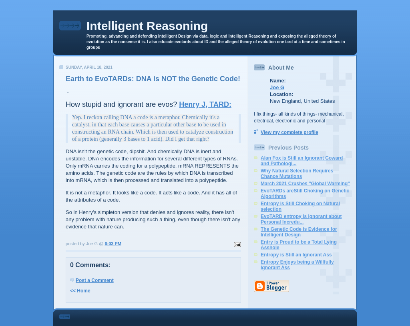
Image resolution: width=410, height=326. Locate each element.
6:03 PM (113, 243)
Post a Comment (95, 280)
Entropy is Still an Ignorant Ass (296, 255)
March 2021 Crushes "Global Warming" (305, 183)
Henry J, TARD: (205, 104)
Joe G (277, 87)
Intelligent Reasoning (147, 25)
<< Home (80, 291)
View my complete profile (289, 132)
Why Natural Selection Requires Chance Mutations (297, 173)
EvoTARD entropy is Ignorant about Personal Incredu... (301, 219)
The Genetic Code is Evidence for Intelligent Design (299, 232)
